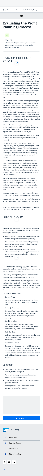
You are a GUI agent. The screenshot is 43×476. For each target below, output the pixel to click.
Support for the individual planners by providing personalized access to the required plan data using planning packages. (21, 244)
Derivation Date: (10, 332)
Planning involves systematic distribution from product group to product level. (20, 376)
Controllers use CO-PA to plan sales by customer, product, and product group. (22, 371)
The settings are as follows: (12, 293)
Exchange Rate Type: (12, 308)
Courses (19, 10)
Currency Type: (10, 297)
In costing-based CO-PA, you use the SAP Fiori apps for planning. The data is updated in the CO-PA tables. (21, 194)
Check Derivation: (11, 321)
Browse (10, 10)
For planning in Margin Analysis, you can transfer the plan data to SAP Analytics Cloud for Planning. (20, 276)
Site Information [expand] (13, 454)
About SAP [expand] (11, 449)
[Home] (3, 10)
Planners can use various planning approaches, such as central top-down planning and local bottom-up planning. (21, 137)
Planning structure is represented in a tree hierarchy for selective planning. (19, 387)
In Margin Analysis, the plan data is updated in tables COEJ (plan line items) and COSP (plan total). (21, 208)
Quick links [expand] (11, 438)
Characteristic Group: (12, 343)
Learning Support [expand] (13, 443)
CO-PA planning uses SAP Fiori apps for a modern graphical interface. (22, 381)
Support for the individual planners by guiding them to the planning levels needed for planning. (22, 238)
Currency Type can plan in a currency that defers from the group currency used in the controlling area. (21, 302)
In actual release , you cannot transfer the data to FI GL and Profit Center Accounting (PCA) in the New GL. (21, 201)
